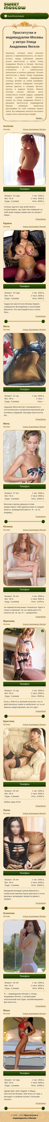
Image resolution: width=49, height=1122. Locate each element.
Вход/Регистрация (16, 16)
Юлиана (8, 526)
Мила (6, 326)
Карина (7, 223)
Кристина (8, 721)
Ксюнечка (9, 913)
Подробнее (41, 219)
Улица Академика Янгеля (34, 129)
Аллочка (8, 126)
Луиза (6, 810)
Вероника (9, 621)
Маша (6, 1010)
